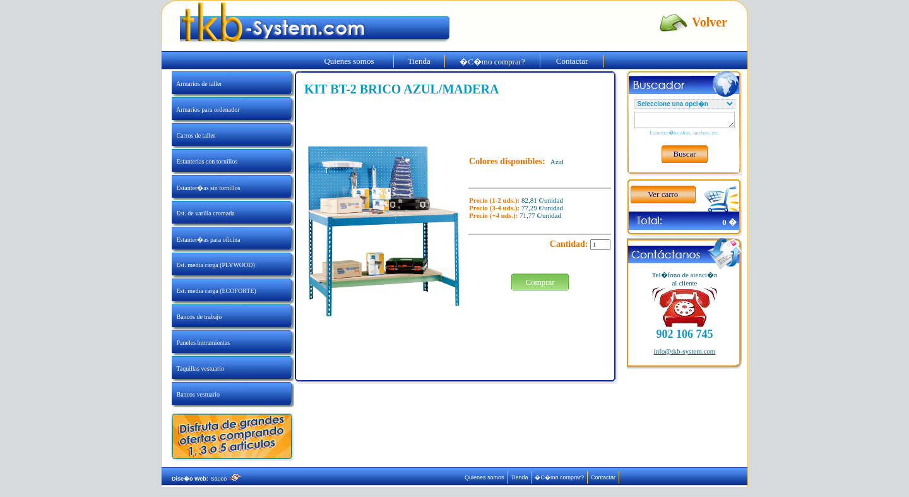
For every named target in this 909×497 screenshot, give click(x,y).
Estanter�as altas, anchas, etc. (685, 132)
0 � (729, 222)
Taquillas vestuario (198, 368)
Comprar (539, 282)
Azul (557, 161)
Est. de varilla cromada (203, 213)
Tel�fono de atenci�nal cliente (685, 279)
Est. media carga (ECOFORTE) (214, 290)
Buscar (684, 154)
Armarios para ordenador (205, 109)
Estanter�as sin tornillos (206, 187)
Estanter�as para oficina (206, 239)
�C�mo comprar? (493, 61)
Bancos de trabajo (197, 316)
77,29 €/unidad (542, 208)
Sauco (226, 479)
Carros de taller (193, 135)
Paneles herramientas (201, 342)
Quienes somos (349, 61)
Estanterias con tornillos (204, 161)
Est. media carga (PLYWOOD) (213, 264)
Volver (709, 22)
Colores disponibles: (507, 161)
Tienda (419, 61)
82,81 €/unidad (542, 200)
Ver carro (663, 194)
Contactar (572, 61)
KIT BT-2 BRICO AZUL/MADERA (401, 89)
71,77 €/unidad (540, 215)
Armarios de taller (197, 83)
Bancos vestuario (196, 394)
